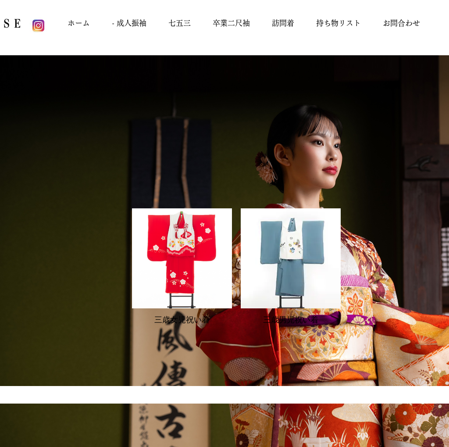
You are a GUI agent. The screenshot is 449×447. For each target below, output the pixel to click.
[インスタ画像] (38, 26)
